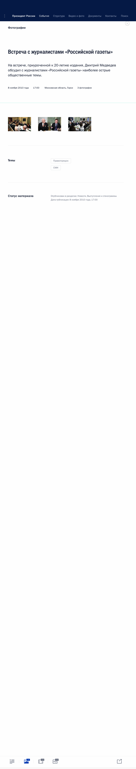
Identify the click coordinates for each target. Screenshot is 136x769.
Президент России (23, 5)
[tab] (12, 761)
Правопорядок (61, 160)
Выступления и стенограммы (102, 196)
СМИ (55, 167)
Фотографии (17, 28)
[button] (6, 5)
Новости (82, 196)
